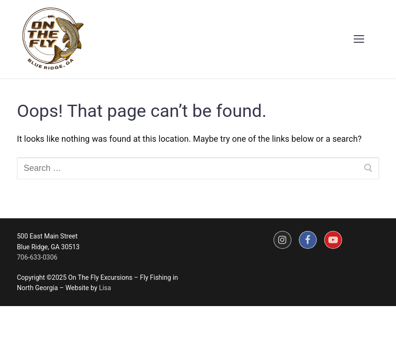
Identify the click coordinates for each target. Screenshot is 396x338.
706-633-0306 (37, 257)
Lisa (105, 288)
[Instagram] (282, 240)
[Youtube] (333, 240)
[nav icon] (359, 39)
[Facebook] (308, 240)
